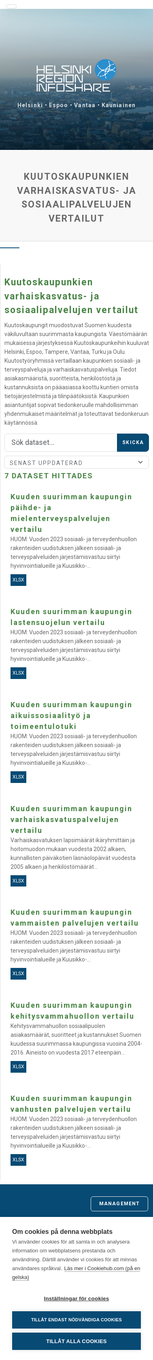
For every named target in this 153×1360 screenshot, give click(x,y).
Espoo (58, 105)
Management (119, 1203)
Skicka (133, 442)
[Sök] (60, 443)
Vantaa (85, 105)
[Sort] (76, 462)
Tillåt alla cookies (76, 1341)
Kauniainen (119, 105)
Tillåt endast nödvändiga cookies (76, 1319)
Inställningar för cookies (76, 1299)
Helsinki (30, 105)
